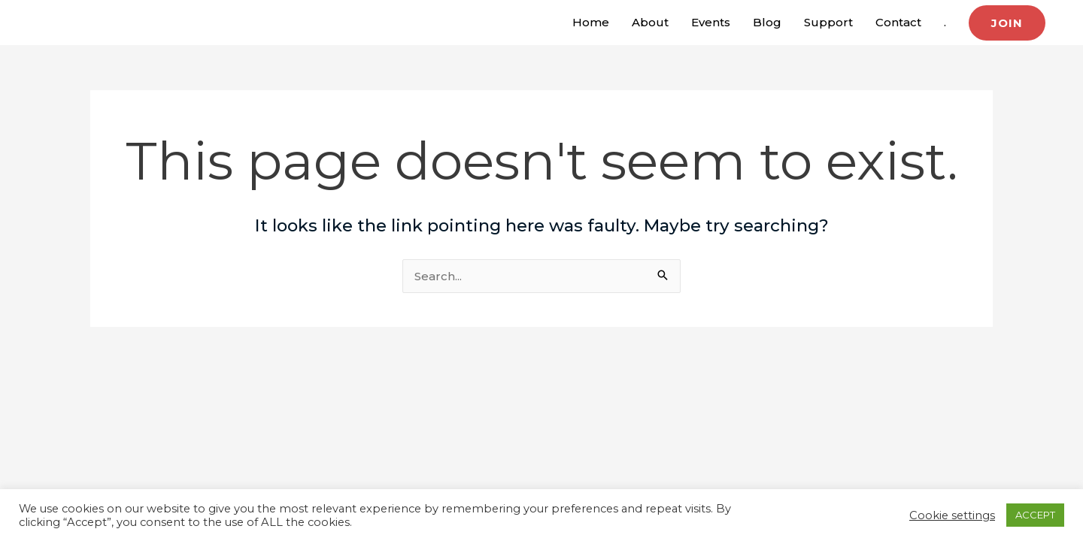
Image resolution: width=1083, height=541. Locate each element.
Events (710, 22)
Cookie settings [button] (952, 515)
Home (590, 22)
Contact (898, 22)
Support (828, 22)
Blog (767, 22)
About (650, 22)
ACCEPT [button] (1035, 515)
